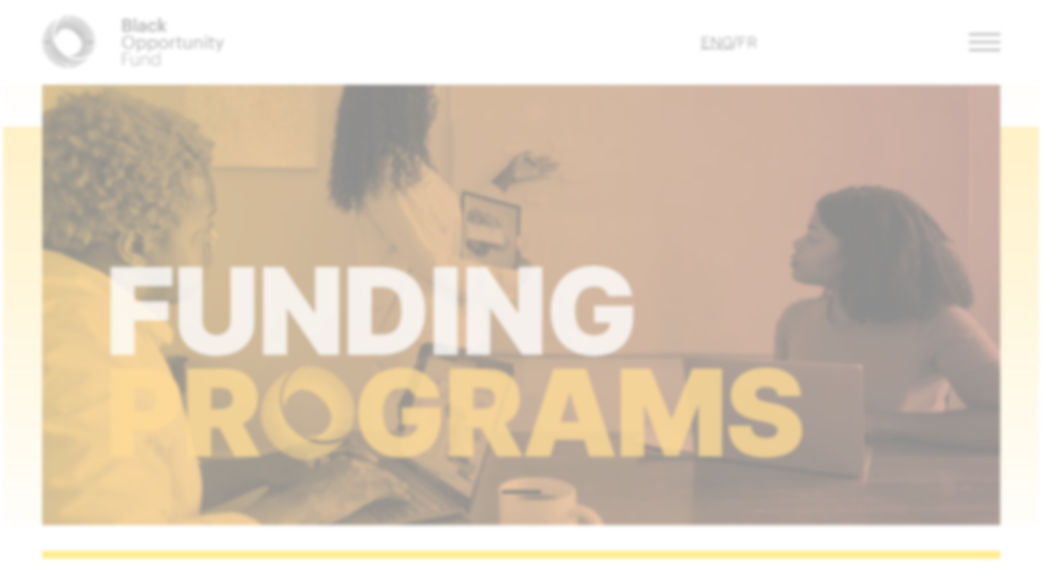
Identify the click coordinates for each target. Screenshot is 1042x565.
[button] (986, 42)
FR (748, 42)
